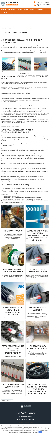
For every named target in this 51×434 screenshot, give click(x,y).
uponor (3, 400)
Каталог (20, 9)
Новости (33, 9)
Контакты (4, 12)
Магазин (40, 9)
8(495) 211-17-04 (43, 5)
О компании (12, 9)
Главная (3, 9)
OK (40, 432)
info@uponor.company (43, 2)
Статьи (26, 9)
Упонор (9, 400)
